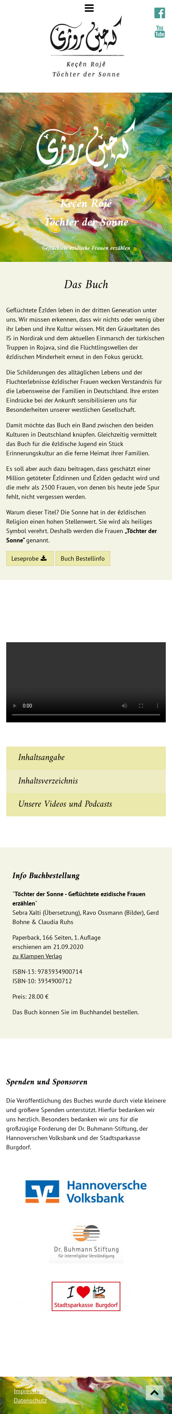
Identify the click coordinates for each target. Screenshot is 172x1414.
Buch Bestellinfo (83, 558)
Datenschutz (30, 1400)
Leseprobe (29, 558)
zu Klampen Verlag (37, 956)
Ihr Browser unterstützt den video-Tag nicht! (86, 682)
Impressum (28, 1391)
